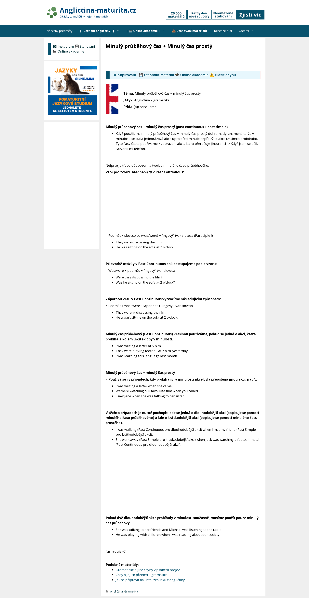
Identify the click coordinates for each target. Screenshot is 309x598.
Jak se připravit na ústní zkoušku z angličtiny (150, 580)
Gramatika (131, 591)
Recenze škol (223, 31)
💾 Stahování (85, 46)
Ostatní (248, 31)
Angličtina (116, 591)
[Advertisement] (177, 60)
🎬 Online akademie (68, 51)
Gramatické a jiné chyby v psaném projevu (149, 569)
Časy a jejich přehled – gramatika (142, 574)
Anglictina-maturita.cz (98, 10)
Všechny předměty (60, 31)
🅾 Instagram (63, 46)
